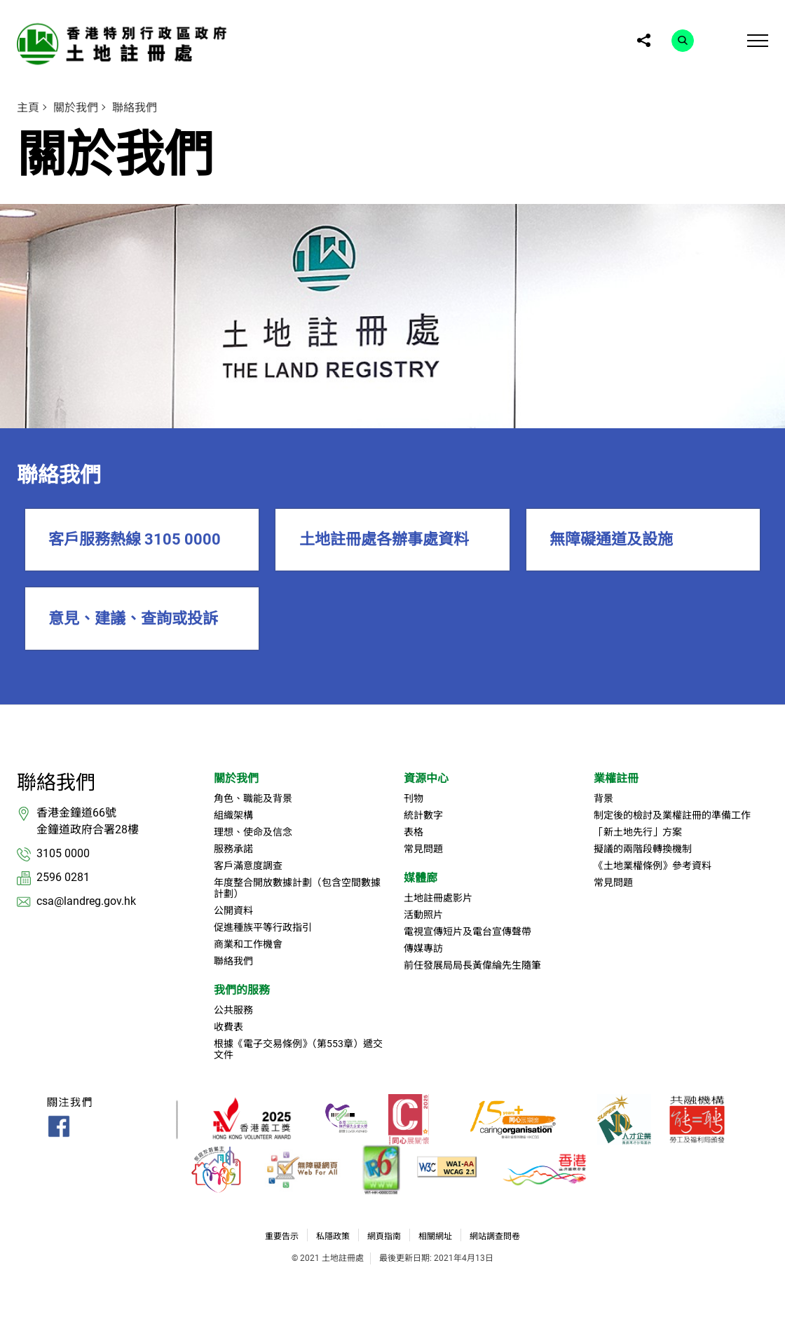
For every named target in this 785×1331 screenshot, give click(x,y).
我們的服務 (242, 990)
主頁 (28, 107)
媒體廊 (420, 878)
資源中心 (426, 778)
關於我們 (75, 107)
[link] (125, 43)
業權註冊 (616, 778)
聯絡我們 (134, 107)
